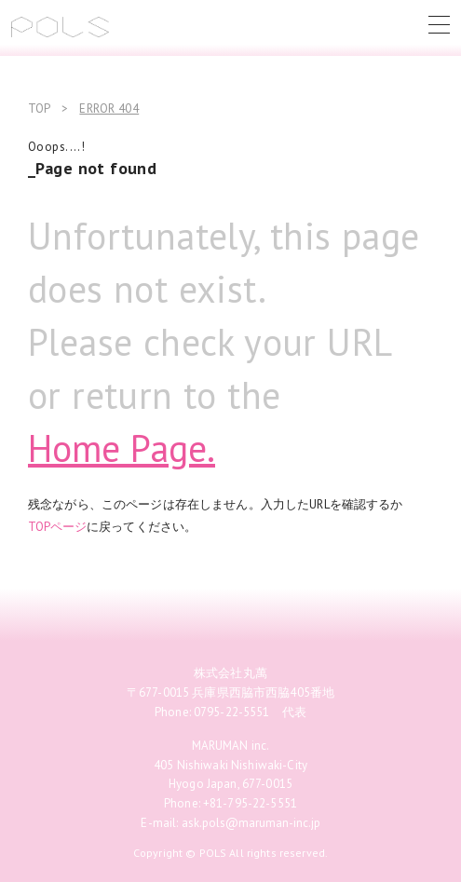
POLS (60, 27)
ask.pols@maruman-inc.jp (251, 823)
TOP (39, 108)
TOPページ (57, 527)
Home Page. (121, 448)
